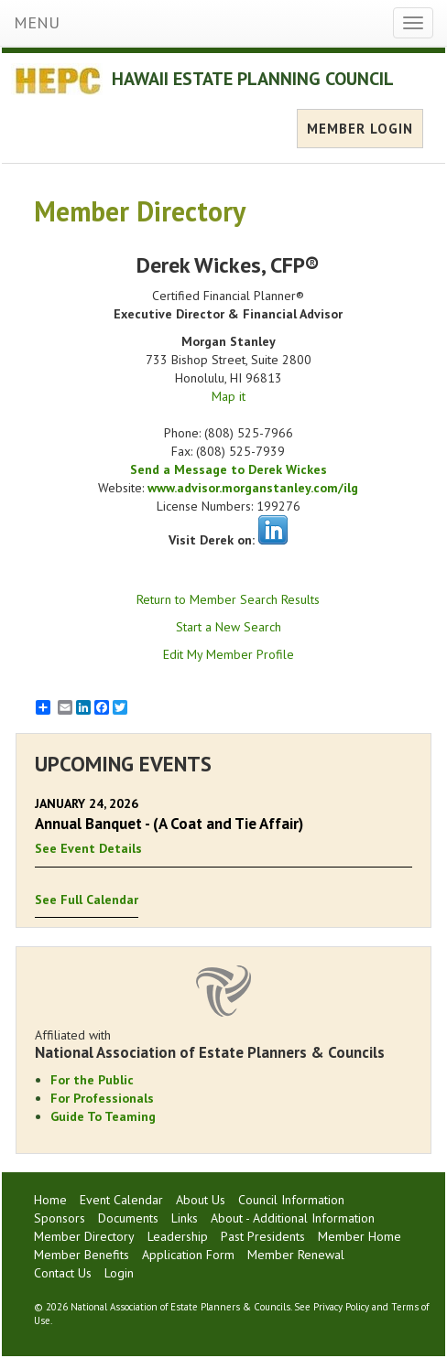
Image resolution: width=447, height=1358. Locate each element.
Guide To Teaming (103, 1116)
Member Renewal (295, 1254)
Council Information (291, 1199)
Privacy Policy (341, 1306)
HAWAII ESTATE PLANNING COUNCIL (253, 79)
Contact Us (63, 1273)
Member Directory (84, 1236)
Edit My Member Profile (228, 654)
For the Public (92, 1080)
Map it (228, 396)
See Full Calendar (86, 899)
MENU (37, 22)
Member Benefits (81, 1254)
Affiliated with (223, 1044)
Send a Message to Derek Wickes (228, 469)
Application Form (188, 1254)
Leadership (177, 1236)
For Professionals (102, 1098)
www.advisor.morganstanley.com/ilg (252, 488)
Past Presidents (263, 1236)
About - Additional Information (293, 1218)
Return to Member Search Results (228, 599)
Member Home (359, 1236)
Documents (128, 1218)
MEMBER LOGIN (360, 128)
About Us (200, 1199)
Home (50, 1199)
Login (119, 1273)
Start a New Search (228, 627)
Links (184, 1218)
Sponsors (59, 1218)
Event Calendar (121, 1199)
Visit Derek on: (212, 540)
